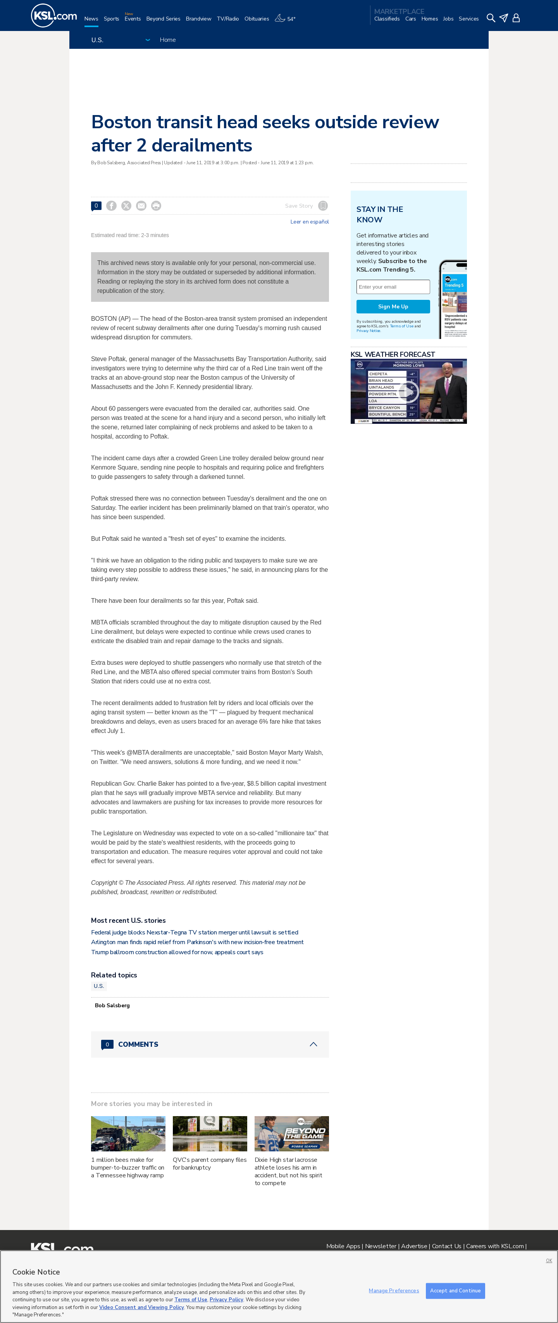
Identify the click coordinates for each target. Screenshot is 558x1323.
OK (549, 1261)
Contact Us (447, 1246)
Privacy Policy (226, 1299)
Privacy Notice (368, 330)
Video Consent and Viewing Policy (141, 1307)
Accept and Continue (455, 1290)
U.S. (99, 986)
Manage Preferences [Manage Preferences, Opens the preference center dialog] (394, 1290)
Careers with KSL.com (495, 1246)
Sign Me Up (393, 306)
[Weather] (287, 22)
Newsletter (380, 1246)
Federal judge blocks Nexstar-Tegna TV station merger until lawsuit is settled (194, 932)
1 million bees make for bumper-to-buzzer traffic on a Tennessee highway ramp (127, 1168)
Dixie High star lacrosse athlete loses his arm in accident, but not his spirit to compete (288, 1171)
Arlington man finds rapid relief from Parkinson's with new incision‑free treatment (197, 942)
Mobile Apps (343, 1246)
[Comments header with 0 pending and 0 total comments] (210, 1044)
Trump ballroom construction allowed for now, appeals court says (177, 952)
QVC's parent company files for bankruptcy (210, 1164)
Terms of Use (401, 326)
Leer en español (310, 222)
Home (168, 40)
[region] (279, 1286)
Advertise (414, 1246)
